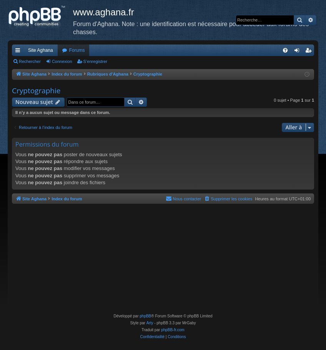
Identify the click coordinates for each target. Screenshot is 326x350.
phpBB (145, 316)
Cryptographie (36, 91)
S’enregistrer (95, 61)
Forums (77, 50)
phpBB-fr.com (173, 330)
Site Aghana (40, 50)
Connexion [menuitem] (298, 52)
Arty (149, 323)
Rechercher (30, 61)
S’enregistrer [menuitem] (310, 52)
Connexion (62, 61)
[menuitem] (285, 50)
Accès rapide (19, 52)
